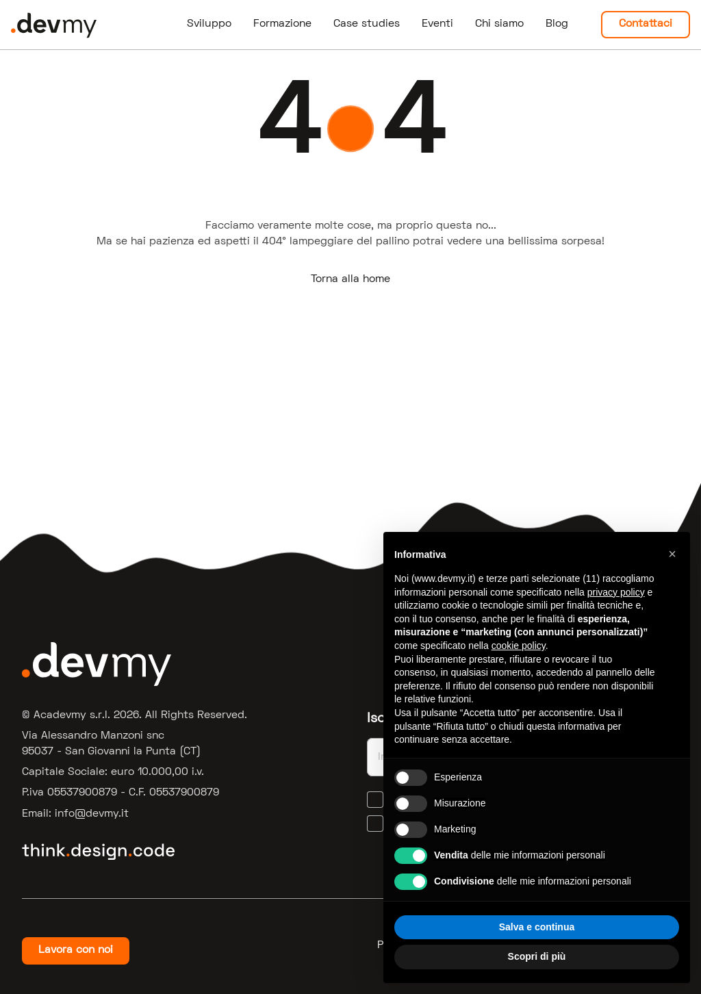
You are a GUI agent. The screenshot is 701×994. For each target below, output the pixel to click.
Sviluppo (209, 24)
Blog (557, 24)
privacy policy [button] (616, 592)
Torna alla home (350, 279)
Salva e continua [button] (536, 926)
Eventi (437, 24)
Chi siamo (499, 24)
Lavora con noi (75, 950)
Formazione (282, 24)
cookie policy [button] (519, 645)
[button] (672, 554)
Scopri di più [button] (537, 956)
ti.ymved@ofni (92, 814)
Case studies (366, 24)
